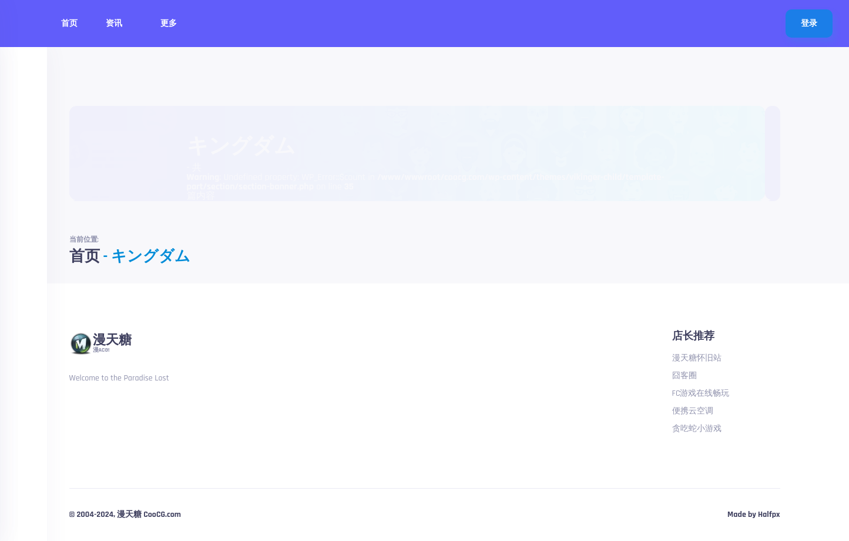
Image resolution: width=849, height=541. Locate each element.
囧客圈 (684, 376)
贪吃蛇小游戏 (697, 429)
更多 (173, 23)
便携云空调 (692, 411)
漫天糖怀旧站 (697, 358)
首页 (69, 23)
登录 (809, 23)
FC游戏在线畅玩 (701, 393)
